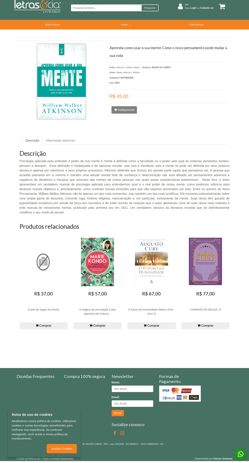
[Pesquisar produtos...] (106, 7)
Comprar (44, 325)
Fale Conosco (196, 24)
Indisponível (124, 109)
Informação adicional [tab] (60, 140)
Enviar (118, 413)
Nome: (116, 382)
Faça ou (199, 8)
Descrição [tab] (32, 140)
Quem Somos (52, 24)
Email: (116, 397)
